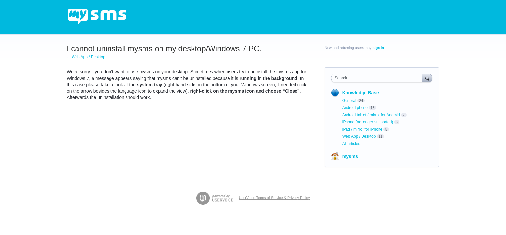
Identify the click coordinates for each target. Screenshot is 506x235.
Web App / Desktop (359, 136)
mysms (350, 156)
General (349, 100)
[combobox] (378, 78)
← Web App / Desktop (86, 57)
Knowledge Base (360, 92)
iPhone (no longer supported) (367, 122)
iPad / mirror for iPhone (362, 129)
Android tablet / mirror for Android (371, 115)
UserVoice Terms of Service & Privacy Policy (274, 198)
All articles (351, 143)
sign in (378, 48)
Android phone (355, 107)
